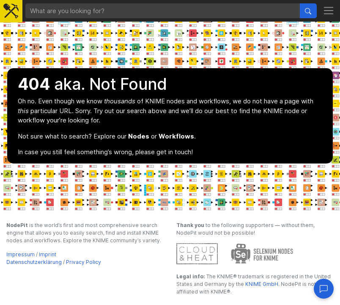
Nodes (138, 136)
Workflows (176, 136)
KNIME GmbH (261, 284)
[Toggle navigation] (329, 11)
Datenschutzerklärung (34, 262)
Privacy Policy (83, 262)
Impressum (20, 254)
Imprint (47, 254)
